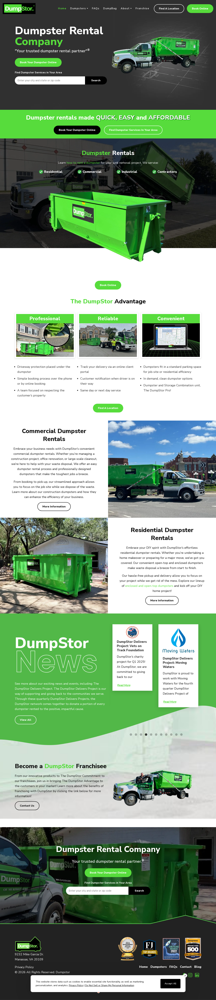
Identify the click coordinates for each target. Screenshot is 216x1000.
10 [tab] (175, 734)
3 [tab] (140, 734)
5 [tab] (150, 734)
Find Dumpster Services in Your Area (38, 72)
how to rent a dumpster (83, 163)
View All (25, 720)
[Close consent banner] (185, 976)
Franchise (142, 8)
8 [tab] (165, 734)
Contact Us (27, 806)
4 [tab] (145, 734)
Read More (123, 685)
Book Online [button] (200, 8)
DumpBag (110, 8)
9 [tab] (170, 734)
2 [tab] (135, 734)
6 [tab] (155, 734)
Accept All (170, 983)
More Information (54, 506)
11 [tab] (180, 734)
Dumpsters (78, 8)
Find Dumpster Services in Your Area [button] (133, 130)
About (125, 8)
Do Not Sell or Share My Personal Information (109, 985)
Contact (186, 967)
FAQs (95, 8)
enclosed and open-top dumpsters (149, 586)
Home (62, 8)
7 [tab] (160, 734)
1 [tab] (130, 734)
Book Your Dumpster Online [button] (38, 62)
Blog (197, 967)
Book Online (108, 285)
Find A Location (169, 8)
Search (96, 80)
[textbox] (61, 80)
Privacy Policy (24, 967)
